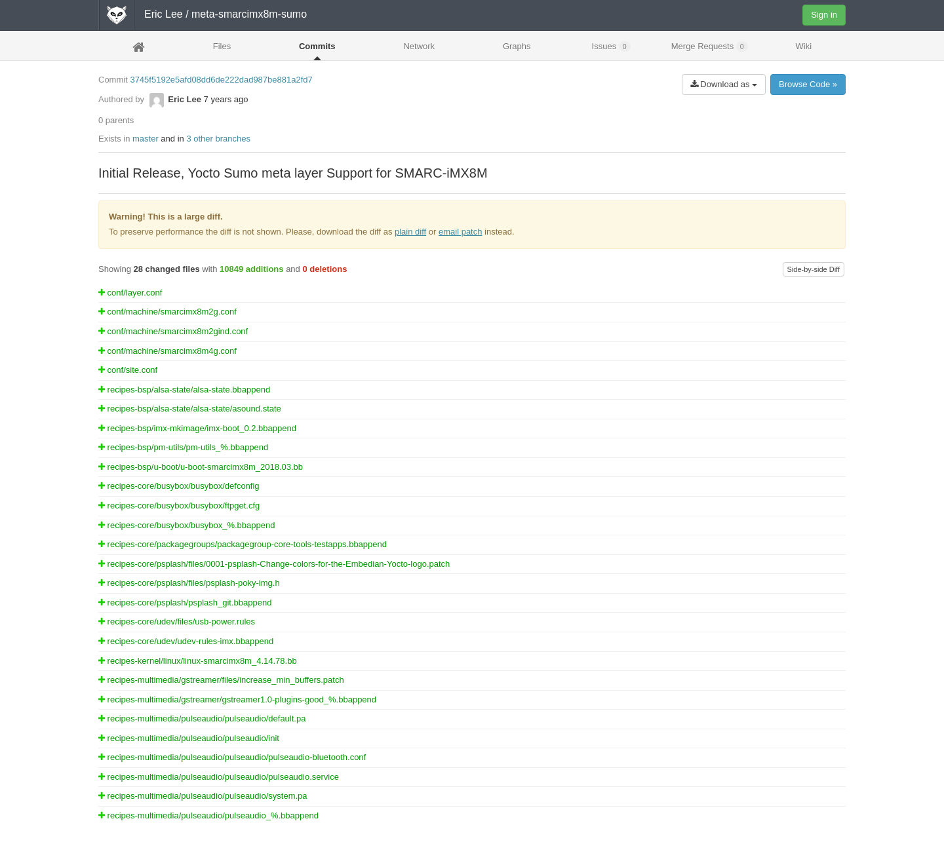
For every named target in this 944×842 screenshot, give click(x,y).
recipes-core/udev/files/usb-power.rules (176, 621)
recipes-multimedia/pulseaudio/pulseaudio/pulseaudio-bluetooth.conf (232, 757)
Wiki (804, 46)
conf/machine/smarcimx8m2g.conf (167, 311)
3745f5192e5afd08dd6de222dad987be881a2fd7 (221, 80)
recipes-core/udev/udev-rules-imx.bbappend (185, 641)
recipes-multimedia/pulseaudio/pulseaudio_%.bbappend (208, 815)
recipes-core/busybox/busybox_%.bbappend (186, 525)
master (145, 139)
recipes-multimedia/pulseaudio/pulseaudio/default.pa (201, 718)
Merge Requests (709, 46)
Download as (723, 84)
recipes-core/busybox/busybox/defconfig (179, 486)
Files (222, 46)
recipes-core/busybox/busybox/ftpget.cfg (179, 505)
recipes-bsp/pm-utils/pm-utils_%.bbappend (183, 447)
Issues (611, 46)
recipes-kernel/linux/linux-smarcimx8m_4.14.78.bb (197, 661)
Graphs (517, 46)
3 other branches (218, 139)
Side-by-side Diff (813, 269)
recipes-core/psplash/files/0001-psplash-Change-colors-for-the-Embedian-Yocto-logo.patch (274, 564)
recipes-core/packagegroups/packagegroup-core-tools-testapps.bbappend (242, 544)
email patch (460, 232)
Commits (317, 46)
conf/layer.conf (130, 292)
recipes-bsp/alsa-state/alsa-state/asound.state (189, 408)
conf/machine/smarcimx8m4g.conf (167, 351)
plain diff (410, 232)
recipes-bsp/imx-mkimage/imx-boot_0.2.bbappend (197, 428)
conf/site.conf (127, 370)
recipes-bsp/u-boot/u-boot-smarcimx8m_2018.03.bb (200, 467)
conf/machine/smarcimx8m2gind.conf (173, 331)
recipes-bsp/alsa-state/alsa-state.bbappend (184, 389)
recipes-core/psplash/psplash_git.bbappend (184, 602)
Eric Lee (163, 14)
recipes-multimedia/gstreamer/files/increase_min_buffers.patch (221, 680)
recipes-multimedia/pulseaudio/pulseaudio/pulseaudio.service (218, 777)
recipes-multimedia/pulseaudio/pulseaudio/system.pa (202, 796)
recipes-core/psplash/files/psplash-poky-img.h (189, 583)
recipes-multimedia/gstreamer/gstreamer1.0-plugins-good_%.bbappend (237, 699)
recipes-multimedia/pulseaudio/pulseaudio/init (188, 738)
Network (419, 46)
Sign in (824, 15)
